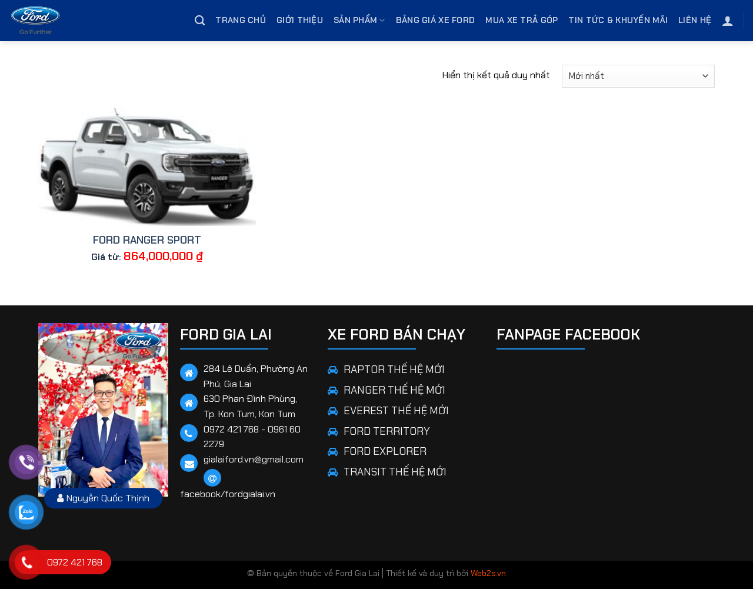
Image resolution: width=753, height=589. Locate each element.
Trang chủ (240, 20)
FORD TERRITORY (387, 431)
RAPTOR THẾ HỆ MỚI (394, 369)
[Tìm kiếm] (200, 21)
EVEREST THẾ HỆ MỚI (396, 411)
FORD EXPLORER (385, 451)
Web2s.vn (488, 573)
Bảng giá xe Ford (435, 20)
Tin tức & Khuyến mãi (618, 20)
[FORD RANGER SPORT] (147, 167)
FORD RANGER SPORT (147, 240)
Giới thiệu (299, 20)
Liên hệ (694, 20)
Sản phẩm (359, 20)
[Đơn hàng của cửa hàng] (638, 76)
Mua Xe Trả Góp (521, 20)
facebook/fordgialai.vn (227, 494)
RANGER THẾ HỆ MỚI (394, 390)
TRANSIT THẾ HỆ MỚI (395, 472)
